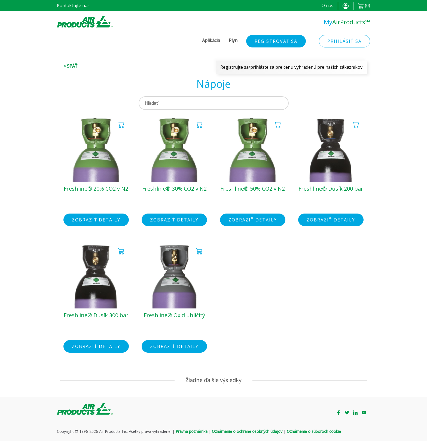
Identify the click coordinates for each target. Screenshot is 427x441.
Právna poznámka (192, 431)
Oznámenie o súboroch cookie (314, 431)
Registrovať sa (276, 41)
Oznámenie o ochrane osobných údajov (247, 431)
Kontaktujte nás (73, 5)
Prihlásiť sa (344, 41)
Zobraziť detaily (96, 220)
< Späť (70, 66)
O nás (327, 5)
